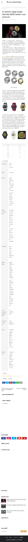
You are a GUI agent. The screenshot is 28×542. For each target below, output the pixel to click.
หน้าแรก (3, 7)
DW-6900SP (8, 7)
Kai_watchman (5, 19)
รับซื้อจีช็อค (21, 537)
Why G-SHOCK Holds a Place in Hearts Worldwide (15, 511)
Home (7, 537)
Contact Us (16, 537)
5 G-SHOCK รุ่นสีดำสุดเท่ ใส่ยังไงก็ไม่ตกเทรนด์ (16, 505)
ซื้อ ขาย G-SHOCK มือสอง (14, 2)
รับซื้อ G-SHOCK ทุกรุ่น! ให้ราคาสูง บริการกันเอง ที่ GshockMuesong (16, 500)
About (10, 537)
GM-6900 (4, 56)
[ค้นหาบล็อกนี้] (10, 531)
